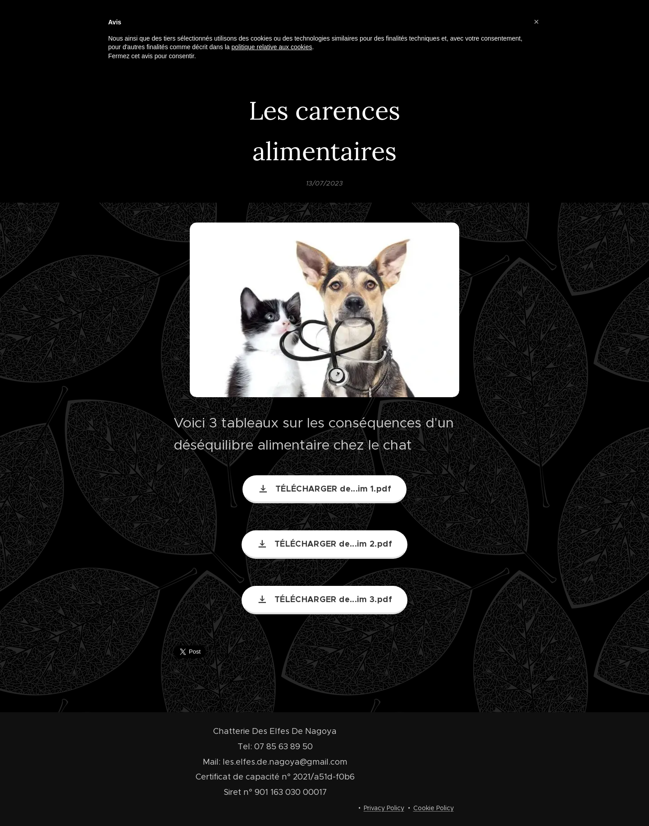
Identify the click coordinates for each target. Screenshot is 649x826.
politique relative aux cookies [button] (271, 47)
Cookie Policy (433, 808)
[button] (536, 21)
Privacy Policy (384, 808)
